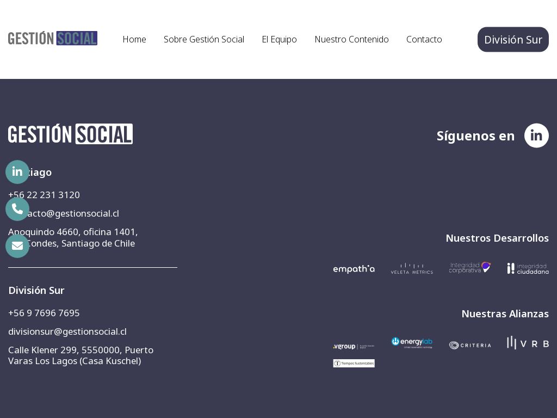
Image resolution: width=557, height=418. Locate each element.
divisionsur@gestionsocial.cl (67, 331)
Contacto (424, 39)
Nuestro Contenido (351, 39)
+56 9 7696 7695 (44, 312)
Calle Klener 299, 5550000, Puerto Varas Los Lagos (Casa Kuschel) (80, 355)
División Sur (513, 40)
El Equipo (279, 39)
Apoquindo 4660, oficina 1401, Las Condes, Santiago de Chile (73, 237)
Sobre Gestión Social (204, 39)
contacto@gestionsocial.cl (63, 213)
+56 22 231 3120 (44, 194)
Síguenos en (476, 135)
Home (134, 39)
